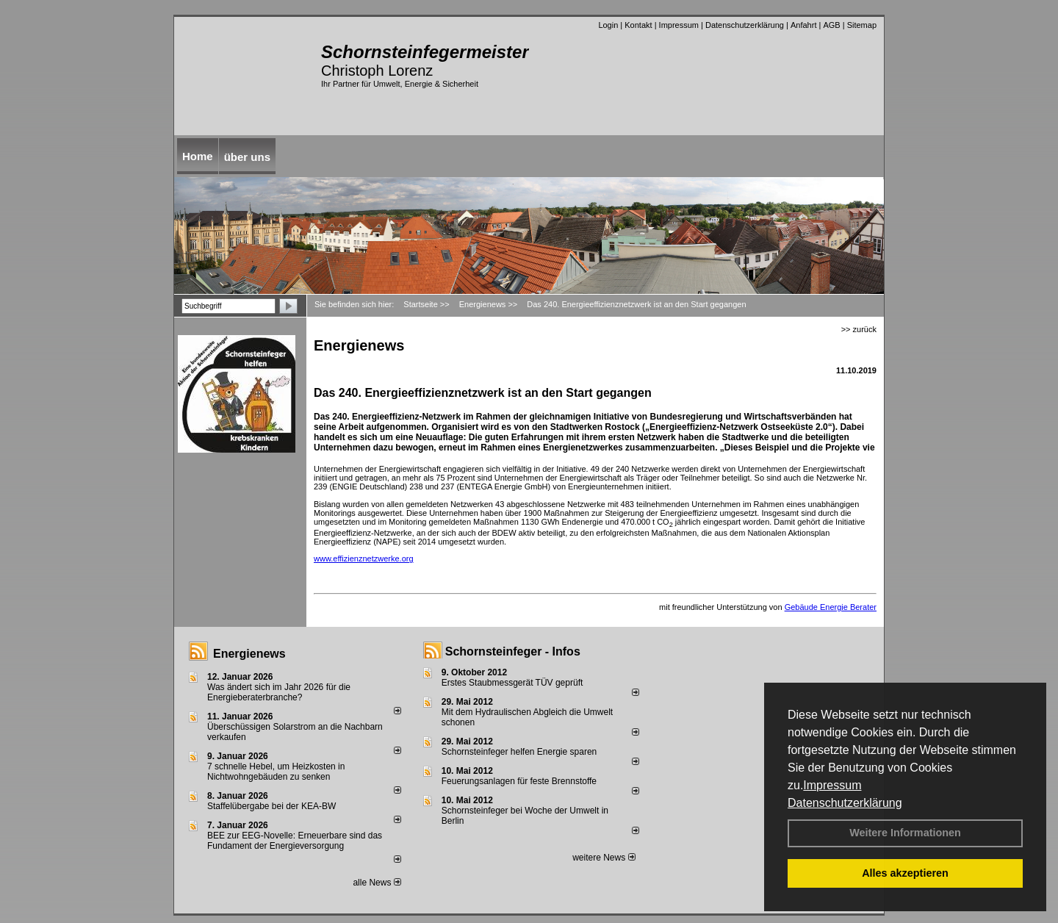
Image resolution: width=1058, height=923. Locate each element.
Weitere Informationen (905, 832)
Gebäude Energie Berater (831, 607)
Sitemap (862, 25)
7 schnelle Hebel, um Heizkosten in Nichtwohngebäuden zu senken (276, 771)
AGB (831, 25)
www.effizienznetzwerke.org (364, 558)
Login (608, 25)
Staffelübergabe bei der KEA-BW (271, 806)
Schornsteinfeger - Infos (512, 651)
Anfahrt (803, 25)
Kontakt (638, 25)
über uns (247, 157)
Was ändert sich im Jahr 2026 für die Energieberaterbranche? (278, 692)
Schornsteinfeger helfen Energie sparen (519, 752)
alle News (376, 882)
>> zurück (859, 329)
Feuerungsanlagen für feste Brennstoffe (519, 781)
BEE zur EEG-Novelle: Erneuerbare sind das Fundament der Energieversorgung (294, 840)
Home (197, 156)
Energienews (249, 653)
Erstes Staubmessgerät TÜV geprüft (512, 683)
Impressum (832, 785)
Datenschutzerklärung (845, 803)
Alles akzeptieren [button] (905, 873)
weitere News (603, 857)
